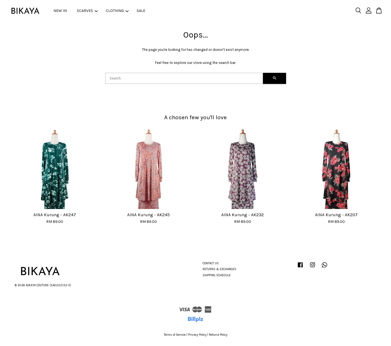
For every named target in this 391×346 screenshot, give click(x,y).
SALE (141, 10)
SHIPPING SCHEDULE (217, 275)
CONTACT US (211, 263)
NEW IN (60, 10)
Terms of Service (175, 335)
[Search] (184, 78)
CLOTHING (117, 10)
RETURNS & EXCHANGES (219, 269)
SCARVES (87, 10)
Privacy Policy (197, 335)
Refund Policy (218, 335)
